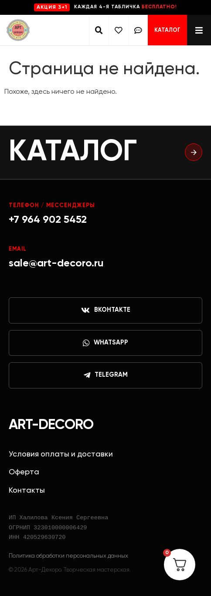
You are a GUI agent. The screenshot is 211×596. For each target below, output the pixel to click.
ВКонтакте (105, 310)
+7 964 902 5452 (48, 220)
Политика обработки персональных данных (68, 556)
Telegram (106, 375)
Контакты (27, 490)
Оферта (24, 472)
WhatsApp (105, 343)
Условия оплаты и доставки (61, 454)
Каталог (167, 30)
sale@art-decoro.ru (56, 263)
